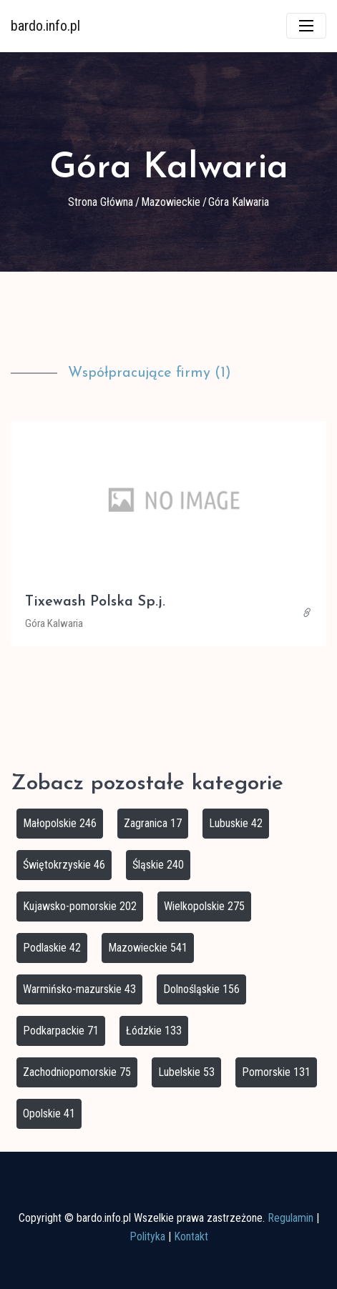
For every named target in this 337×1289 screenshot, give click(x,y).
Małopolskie (60, 823)
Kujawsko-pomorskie (80, 906)
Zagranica (153, 823)
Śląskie (158, 864)
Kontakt (191, 1236)
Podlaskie (52, 947)
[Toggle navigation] (306, 26)
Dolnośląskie (201, 989)
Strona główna (100, 202)
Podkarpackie (61, 1030)
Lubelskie (186, 1072)
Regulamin (290, 1218)
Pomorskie (276, 1072)
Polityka (147, 1236)
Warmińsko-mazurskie (79, 989)
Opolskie (49, 1113)
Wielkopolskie (204, 906)
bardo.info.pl (45, 25)
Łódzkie (154, 1030)
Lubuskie (236, 823)
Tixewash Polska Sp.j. (95, 602)
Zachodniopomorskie (77, 1072)
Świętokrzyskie (64, 864)
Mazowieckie (170, 202)
